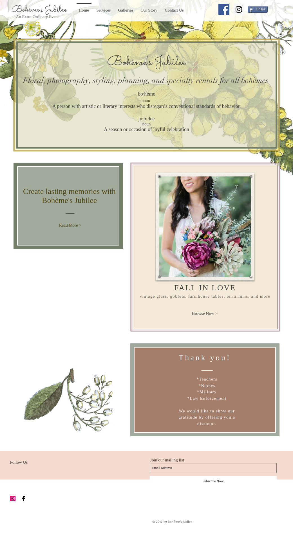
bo (140, 94)
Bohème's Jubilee (39, 9)
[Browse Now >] (205, 313)
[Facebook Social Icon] (223, 9)
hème (149, 94)
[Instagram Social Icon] (238, 9)
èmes (261, 80)
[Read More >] (70, 225)
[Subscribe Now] (213, 481)
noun (146, 100)
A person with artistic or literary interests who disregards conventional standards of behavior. (146, 106)
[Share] (258, 9)
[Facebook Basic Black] (23, 498)
